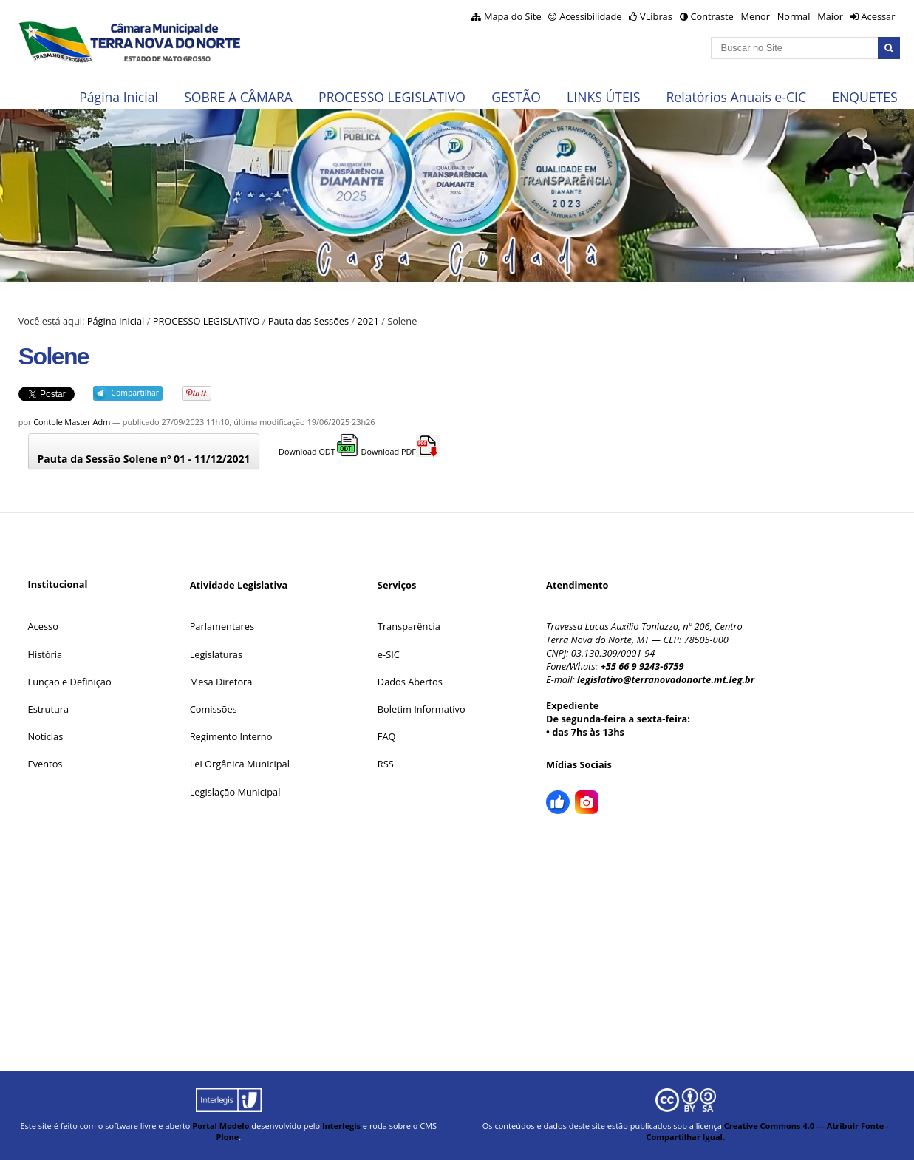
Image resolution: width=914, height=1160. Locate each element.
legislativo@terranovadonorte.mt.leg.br (665, 679)
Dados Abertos (410, 681)
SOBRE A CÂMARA (238, 97)
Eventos (45, 763)
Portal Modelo (220, 1125)
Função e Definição (70, 681)
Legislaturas (216, 654)
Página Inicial (118, 97)
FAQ (387, 736)
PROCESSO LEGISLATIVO (391, 97)
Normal (794, 16)
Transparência (409, 626)
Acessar (878, 16)
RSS (386, 763)
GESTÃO (516, 97)
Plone (227, 1136)
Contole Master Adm (71, 421)
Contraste (711, 16)
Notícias (46, 736)
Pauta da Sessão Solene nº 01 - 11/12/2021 (144, 459)
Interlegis (341, 1125)
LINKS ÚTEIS (603, 97)
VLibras (656, 16)
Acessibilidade (590, 16)
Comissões (213, 709)
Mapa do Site (513, 16)
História (45, 654)
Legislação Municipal (235, 791)
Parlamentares (222, 626)
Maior (830, 16)
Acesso (43, 626)
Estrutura (48, 709)
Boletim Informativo (421, 709)
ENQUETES (864, 97)
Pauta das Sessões (308, 321)
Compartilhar (135, 392)
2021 (368, 321)
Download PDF (400, 451)
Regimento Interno (231, 736)
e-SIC (389, 654)
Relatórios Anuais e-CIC (736, 97)
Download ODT (319, 451)
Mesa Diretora (221, 681)
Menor (754, 16)
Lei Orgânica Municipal (240, 763)
